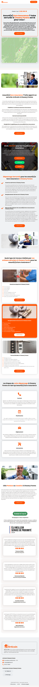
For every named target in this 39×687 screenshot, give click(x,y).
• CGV (18, 685)
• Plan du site (13, 685)
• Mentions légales (25, 685)
